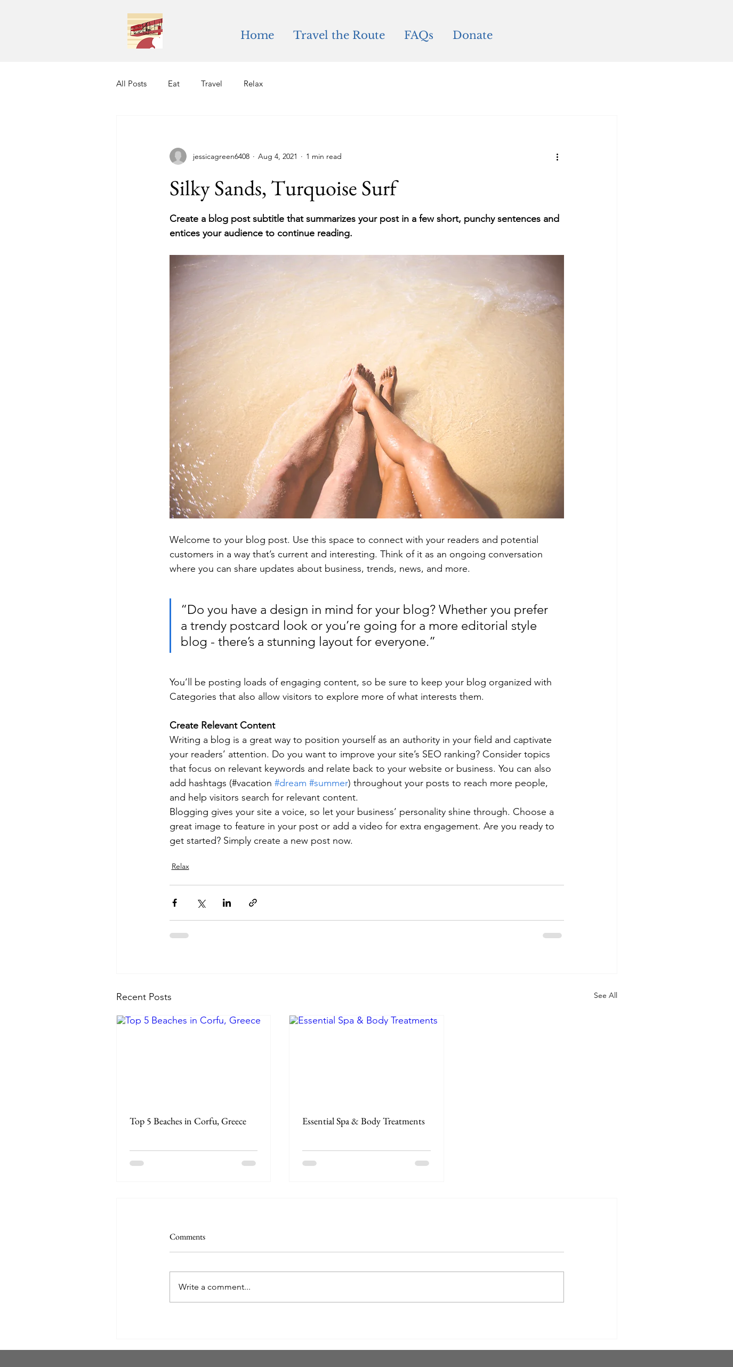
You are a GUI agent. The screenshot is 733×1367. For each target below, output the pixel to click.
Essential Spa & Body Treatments (363, 1121)
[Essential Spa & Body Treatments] (366, 1059)
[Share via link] (253, 903)
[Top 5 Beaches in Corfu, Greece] (194, 1059)
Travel (211, 83)
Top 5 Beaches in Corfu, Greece (188, 1121)
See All (605, 995)
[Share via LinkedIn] (227, 903)
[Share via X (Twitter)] (201, 903)
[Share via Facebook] (175, 903)
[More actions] (557, 156)
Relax (253, 83)
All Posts (131, 83)
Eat (174, 83)
